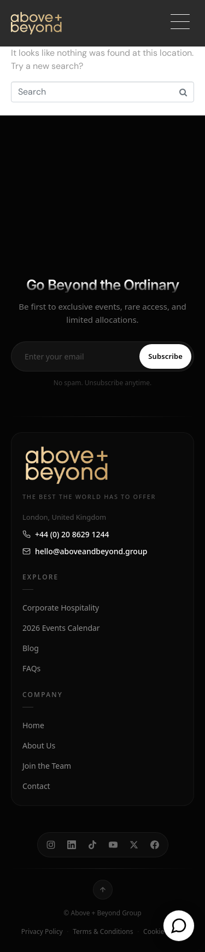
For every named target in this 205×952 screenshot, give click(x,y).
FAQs (31, 668)
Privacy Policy (42, 931)
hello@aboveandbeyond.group (84, 551)
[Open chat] (178, 925)
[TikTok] (92, 845)
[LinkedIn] (71, 845)
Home (33, 725)
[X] (134, 845)
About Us (38, 745)
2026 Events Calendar (61, 628)
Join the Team (46, 766)
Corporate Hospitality (60, 607)
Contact (36, 786)
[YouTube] (113, 845)
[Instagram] (51, 845)
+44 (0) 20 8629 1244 (65, 534)
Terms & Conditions (103, 931)
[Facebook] (155, 845)
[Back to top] (103, 889)
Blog (30, 648)
